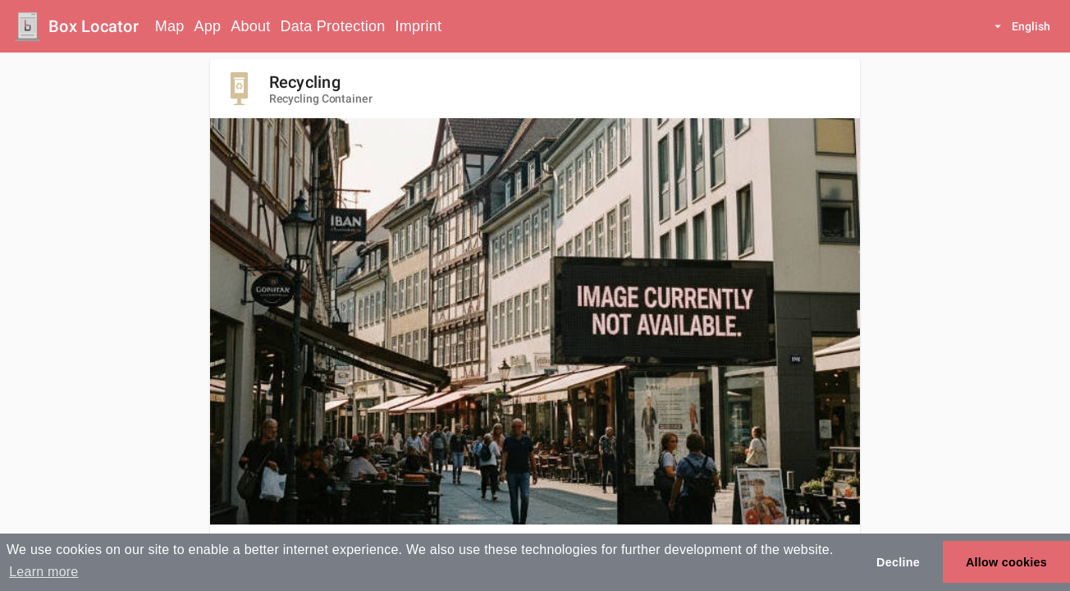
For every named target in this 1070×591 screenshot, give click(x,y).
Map (170, 26)
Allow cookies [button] (1006, 562)
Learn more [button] (43, 572)
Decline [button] (898, 562)
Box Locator (93, 26)
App (208, 26)
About (250, 26)
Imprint (418, 26)
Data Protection (333, 26)
